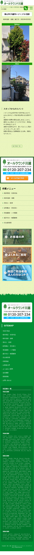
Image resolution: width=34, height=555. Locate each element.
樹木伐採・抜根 (8, 338)
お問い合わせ (7, 380)
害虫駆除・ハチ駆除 (10, 213)
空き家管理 (7, 223)
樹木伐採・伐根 (9, 198)
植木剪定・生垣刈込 (10, 193)
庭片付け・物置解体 (10, 218)
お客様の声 (6, 365)
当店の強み (6, 331)
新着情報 (6, 376)
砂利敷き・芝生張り (10, 208)
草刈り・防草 (8, 203)
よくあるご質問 (8, 369)
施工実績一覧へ (17, 146)
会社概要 (6, 373)
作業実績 (6, 361)
